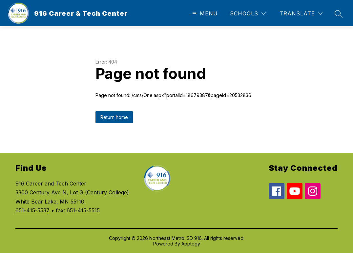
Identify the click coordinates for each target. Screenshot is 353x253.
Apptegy (190, 243)
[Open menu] (204, 14)
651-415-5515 (83, 210)
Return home (114, 117)
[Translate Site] (301, 14)
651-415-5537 (32, 210)
